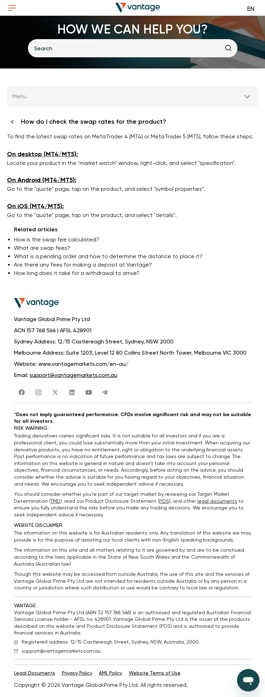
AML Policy (110, 674)
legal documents (217, 501)
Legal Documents (34, 674)
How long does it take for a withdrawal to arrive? (77, 273)
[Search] (132, 48)
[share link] (21, 391)
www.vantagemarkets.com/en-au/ (83, 365)
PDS (164, 501)
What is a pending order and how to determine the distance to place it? (108, 257)
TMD (55, 501)
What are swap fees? (42, 248)
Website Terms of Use (155, 674)
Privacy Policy (77, 674)
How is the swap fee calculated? (56, 240)
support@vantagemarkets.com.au (73, 376)
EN (251, 8)
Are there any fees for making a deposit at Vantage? (83, 265)
